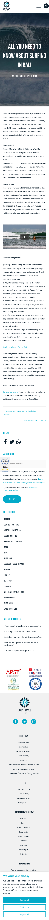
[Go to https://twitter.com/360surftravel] (24, 722)
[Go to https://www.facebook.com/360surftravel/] (15, 722)
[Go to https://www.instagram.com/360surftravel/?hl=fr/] (33, 722)
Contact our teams (11, 392)
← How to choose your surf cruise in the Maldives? (19, 411)
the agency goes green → (35, 420)
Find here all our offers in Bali (15, 347)
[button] (38, 6)
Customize (25, 907)
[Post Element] (24, 626)
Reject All (24, 914)
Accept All (24, 900)
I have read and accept (21, 488)
